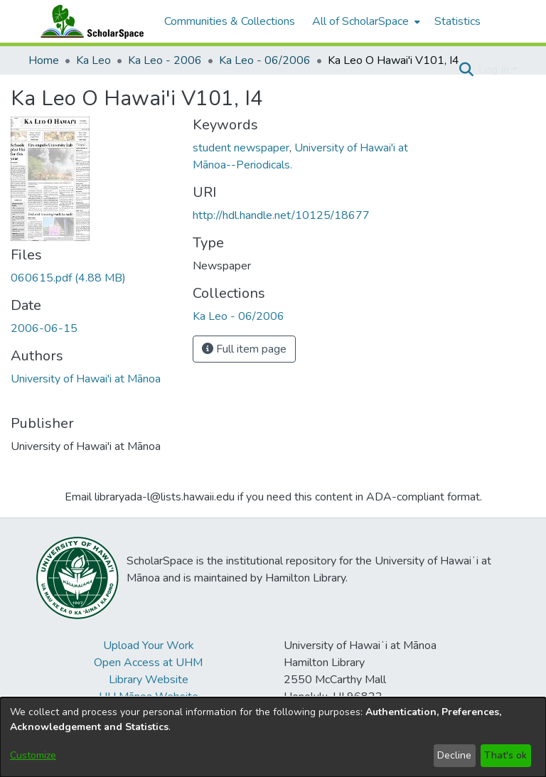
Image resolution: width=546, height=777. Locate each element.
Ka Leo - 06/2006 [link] (265, 60)
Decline (454, 755)
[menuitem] (364, 21)
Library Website (148, 679)
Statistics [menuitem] (457, 21)
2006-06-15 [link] (44, 328)
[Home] (89, 21)
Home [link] (43, 60)
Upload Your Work (148, 645)
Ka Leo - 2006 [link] (165, 60)
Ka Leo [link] (93, 60)
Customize (33, 755)
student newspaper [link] (241, 148)
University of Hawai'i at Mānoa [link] (86, 379)
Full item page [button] (244, 349)
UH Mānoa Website (148, 696)
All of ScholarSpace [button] (360, 21)
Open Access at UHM (148, 662)
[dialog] (273, 737)
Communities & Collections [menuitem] (229, 21)
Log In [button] (495, 69)
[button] (466, 69)
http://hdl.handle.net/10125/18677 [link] (281, 215)
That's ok (505, 755)
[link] (68, 278)
